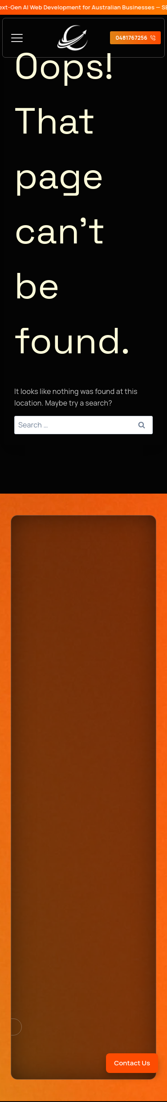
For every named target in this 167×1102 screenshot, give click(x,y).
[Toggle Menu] (17, 38)
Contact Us (132, 1063)
